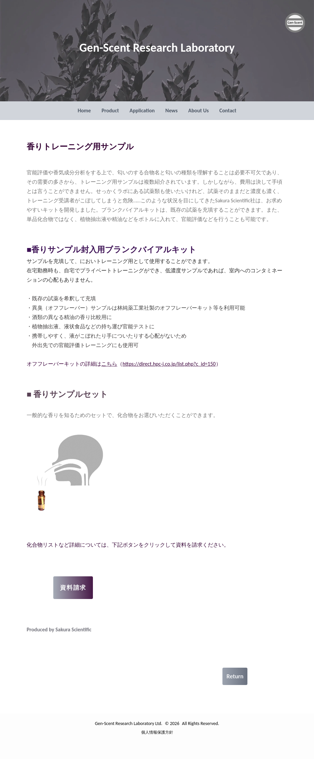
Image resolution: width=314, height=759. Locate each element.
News (171, 110)
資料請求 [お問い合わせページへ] (73, 587)
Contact (227, 110)
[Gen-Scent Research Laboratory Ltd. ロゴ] (295, 23)
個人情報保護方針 (157, 732)
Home (84, 110)
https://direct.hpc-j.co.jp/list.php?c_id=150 (169, 364)
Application (142, 110)
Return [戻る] (234, 676)
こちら (109, 364)
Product (110, 110)
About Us (198, 110)
